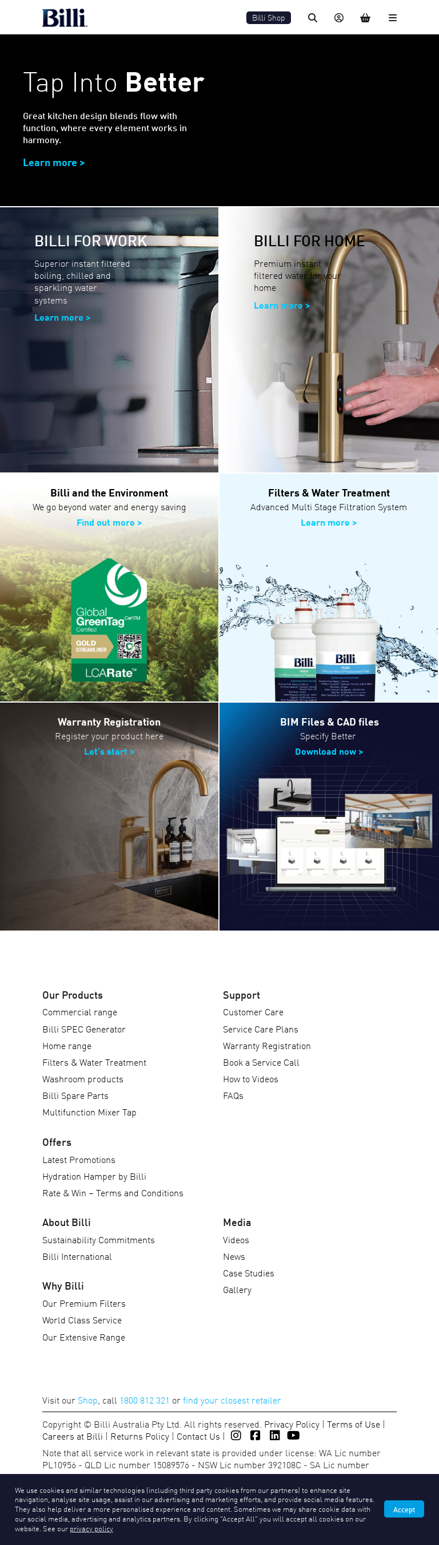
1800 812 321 (144, 1399)
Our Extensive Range (83, 1336)
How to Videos (250, 1078)
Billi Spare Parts (75, 1095)
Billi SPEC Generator (84, 1028)
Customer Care (253, 1011)
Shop (88, 1399)
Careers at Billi (72, 1435)
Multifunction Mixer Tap (89, 1111)
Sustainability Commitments (98, 1239)
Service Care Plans (260, 1028)
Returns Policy (139, 1435)
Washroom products (82, 1078)
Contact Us (198, 1435)
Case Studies (248, 1272)
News (234, 1256)
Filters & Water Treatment (94, 1062)
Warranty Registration (267, 1045)
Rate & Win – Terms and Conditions (112, 1192)
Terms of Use (353, 1423)
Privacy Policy (292, 1423)
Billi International (77, 1256)
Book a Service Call (261, 1062)
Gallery (237, 1289)
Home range (66, 1045)
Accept (404, 1509)
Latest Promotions (78, 1159)
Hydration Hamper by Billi (94, 1176)
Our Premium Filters (84, 1303)
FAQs (233, 1095)
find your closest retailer (232, 1399)
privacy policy (91, 1528)
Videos (236, 1239)
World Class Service (82, 1319)
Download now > (329, 750)
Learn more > (282, 304)
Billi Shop (268, 17)
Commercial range (79, 1011)
